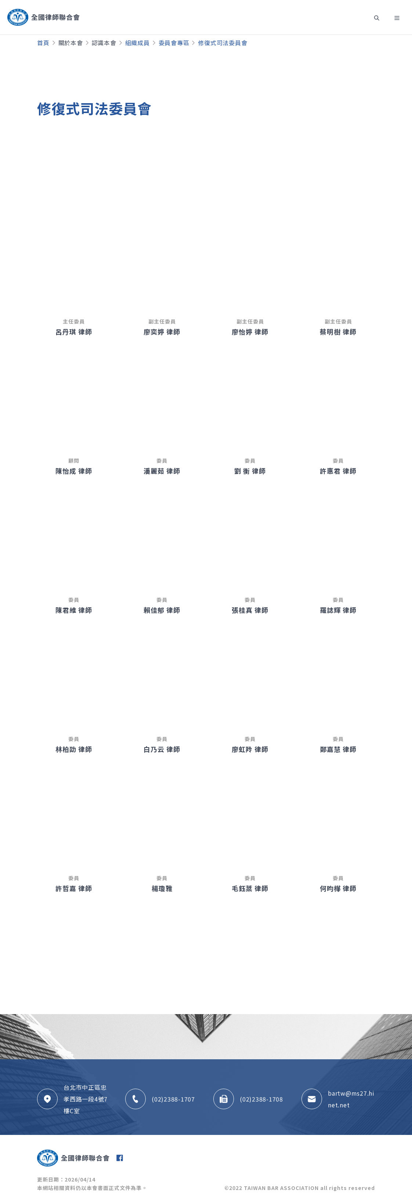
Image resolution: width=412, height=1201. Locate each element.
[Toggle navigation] (377, 17)
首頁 (43, 42)
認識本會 (104, 42)
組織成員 (137, 42)
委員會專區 (174, 42)
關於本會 (70, 42)
